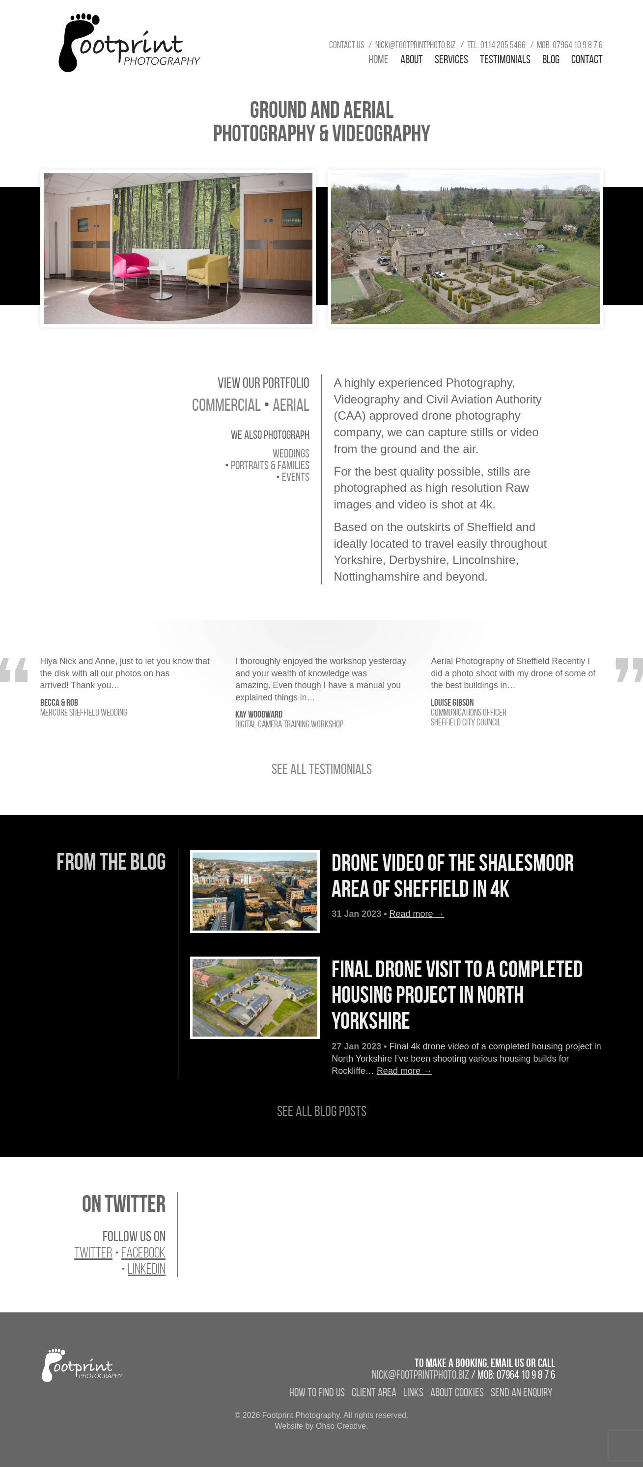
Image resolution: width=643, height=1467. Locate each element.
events (295, 477)
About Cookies (457, 1392)
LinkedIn (147, 1269)
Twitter (93, 1252)
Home (378, 59)
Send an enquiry (522, 1392)
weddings (291, 453)
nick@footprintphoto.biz (415, 44)
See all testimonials (322, 769)
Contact (587, 59)
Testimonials (505, 59)
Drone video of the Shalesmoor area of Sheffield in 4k (453, 876)
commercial (226, 404)
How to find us (317, 1392)
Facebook (143, 1252)
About (411, 59)
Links (413, 1392)
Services (451, 59)
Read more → (417, 914)
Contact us (346, 44)
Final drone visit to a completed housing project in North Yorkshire (457, 995)
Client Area (374, 1392)
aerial (291, 404)
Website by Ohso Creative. (321, 1426)
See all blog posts (321, 1111)
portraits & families (270, 465)
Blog (550, 59)
